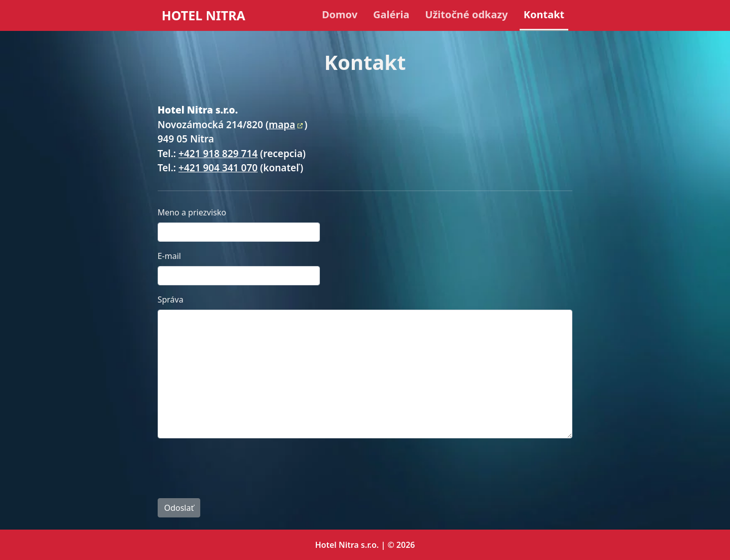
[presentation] (235, 466)
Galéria (391, 14)
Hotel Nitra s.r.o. (347, 544)
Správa (171, 299)
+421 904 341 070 (218, 167)
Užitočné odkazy (466, 14)
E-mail (169, 256)
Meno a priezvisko (192, 212)
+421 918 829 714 (218, 153)
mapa (282, 124)
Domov (339, 14)
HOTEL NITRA (203, 15)
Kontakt (544, 14)
